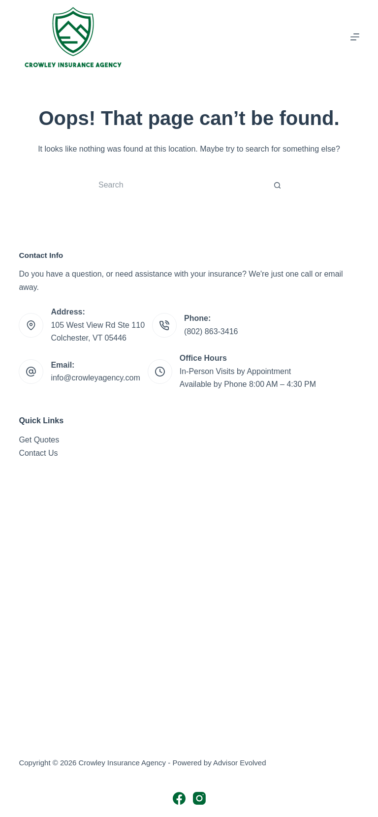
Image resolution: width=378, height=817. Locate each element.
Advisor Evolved (239, 762)
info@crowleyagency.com (95, 378)
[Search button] (277, 185)
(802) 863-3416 (211, 331)
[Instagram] (199, 798)
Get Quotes (39, 440)
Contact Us (38, 453)
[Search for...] (179, 185)
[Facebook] (179, 798)
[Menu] (354, 36)
